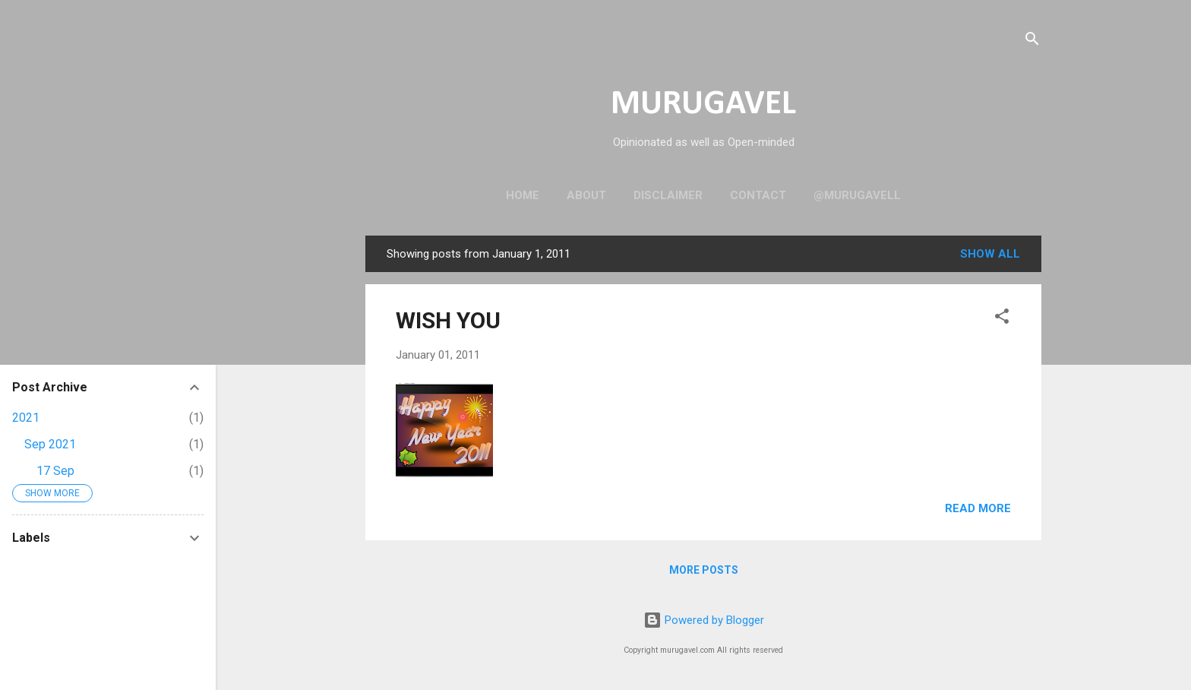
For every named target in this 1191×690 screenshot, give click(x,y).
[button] (1002, 319)
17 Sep (55, 471)
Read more (978, 508)
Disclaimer (668, 195)
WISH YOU (448, 320)
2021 (25, 417)
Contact (758, 195)
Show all (990, 254)
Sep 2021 (50, 444)
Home (522, 195)
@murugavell (857, 195)
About (586, 195)
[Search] (1032, 41)
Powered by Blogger (703, 620)
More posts (703, 570)
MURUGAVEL (703, 104)
